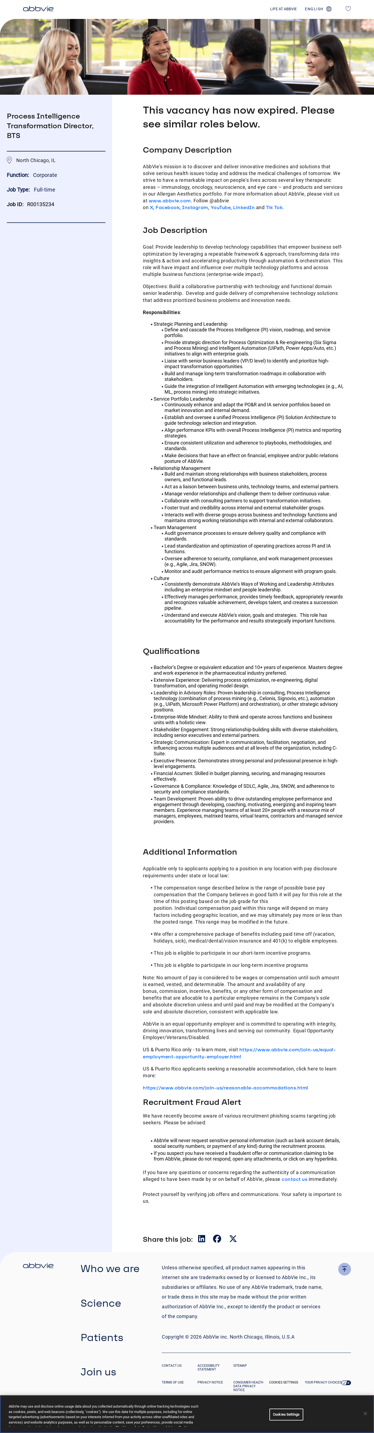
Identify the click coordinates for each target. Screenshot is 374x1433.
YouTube (221, 207)
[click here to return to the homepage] (38, 9)
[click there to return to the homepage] (38, 1266)
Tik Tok (274, 207)
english (314, 9)
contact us (294, 1179)
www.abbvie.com (170, 200)
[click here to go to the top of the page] (344, 1269)
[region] (187, 1414)
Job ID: (15, 204)
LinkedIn (244, 207)
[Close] (365, 1413)
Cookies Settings (283, 1382)
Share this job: (168, 1239)
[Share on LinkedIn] (202, 1240)
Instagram (195, 207)
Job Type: (18, 189)
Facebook (168, 207)
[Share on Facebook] (217, 1240)
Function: (18, 175)
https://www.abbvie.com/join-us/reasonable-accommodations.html (225, 1088)
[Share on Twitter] (233, 1240)
